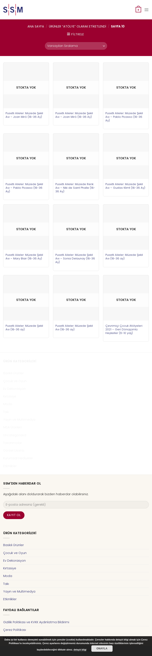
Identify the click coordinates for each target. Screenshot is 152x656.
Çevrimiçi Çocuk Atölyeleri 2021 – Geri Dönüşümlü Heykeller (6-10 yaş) (123, 329)
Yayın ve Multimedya (19, 419)
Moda (7, 404)
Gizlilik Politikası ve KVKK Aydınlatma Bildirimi (36, 622)
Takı (6, 412)
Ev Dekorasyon (14, 389)
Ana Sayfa (35, 26)
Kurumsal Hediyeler (18, 458)
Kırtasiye (9, 396)
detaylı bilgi (79, 649)
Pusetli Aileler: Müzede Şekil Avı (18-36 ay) (124, 256)
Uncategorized (14, 435)
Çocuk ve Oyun (15, 381)
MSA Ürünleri (12, 427)
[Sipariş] (76, 46)
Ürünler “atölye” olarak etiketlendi (77, 26)
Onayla (102, 648)
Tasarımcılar (12, 443)
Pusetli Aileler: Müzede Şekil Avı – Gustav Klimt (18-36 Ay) (125, 186)
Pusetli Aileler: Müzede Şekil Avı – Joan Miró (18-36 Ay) (24, 115)
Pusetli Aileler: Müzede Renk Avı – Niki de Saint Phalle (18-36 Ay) (75, 187)
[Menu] (146, 10)
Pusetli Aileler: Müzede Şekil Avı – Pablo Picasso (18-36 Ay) (124, 116)
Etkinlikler (10, 466)
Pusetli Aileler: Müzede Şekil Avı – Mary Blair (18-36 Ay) (24, 256)
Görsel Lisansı (13, 450)
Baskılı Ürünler (13, 373)
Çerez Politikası (14, 630)
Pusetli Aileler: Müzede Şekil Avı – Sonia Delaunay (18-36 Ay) (75, 258)
